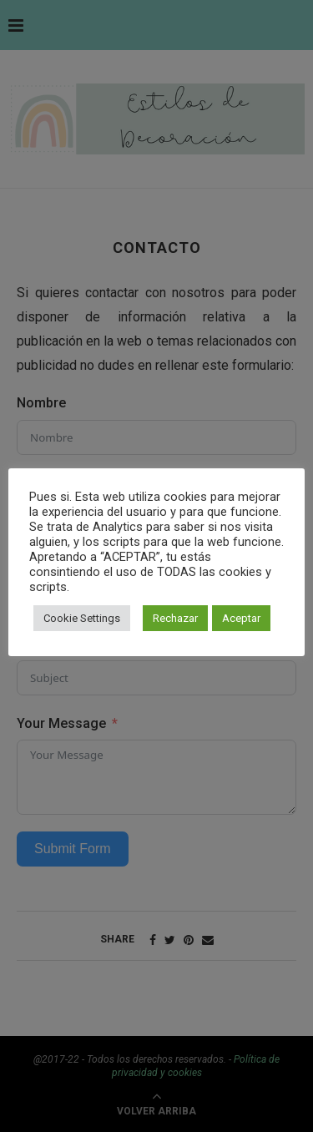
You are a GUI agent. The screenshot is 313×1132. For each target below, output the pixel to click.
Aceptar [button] (241, 618)
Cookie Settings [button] (81, 618)
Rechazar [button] (175, 618)
